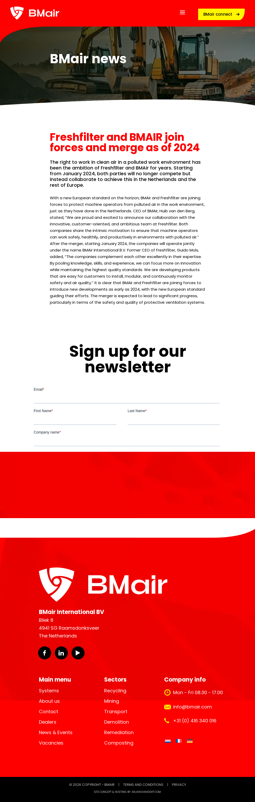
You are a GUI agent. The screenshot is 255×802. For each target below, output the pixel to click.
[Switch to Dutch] (167, 740)
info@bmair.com (192, 707)
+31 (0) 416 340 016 (194, 720)
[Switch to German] (189, 740)
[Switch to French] (178, 740)
